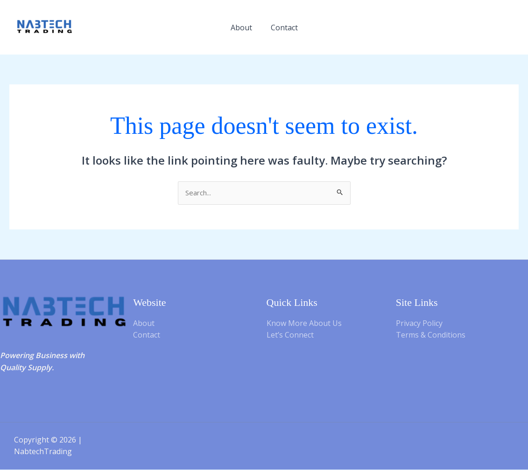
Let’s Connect (290, 336)
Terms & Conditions (430, 336)
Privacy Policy (419, 323)
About (241, 27)
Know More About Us (304, 323)
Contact (284, 27)
